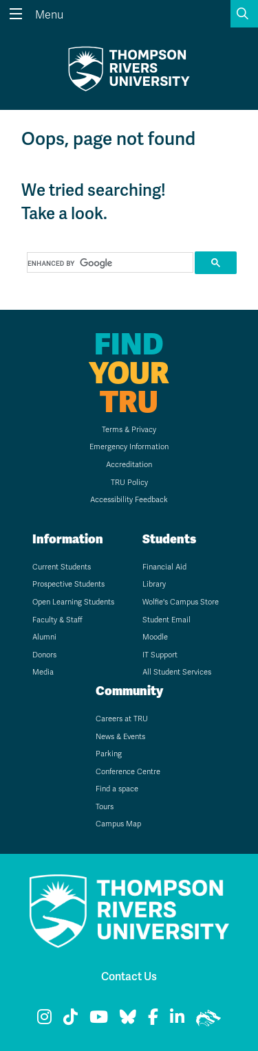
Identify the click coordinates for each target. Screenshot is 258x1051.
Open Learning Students (73, 602)
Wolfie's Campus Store (180, 602)
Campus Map (118, 824)
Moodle (155, 637)
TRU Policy (129, 482)
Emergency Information (129, 446)
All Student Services (176, 672)
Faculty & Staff (57, 619)
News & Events (120, 736)
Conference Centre (128, 771)
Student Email (166, 619)
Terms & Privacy (129, 429)
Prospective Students (68, 584)
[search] (109, 263)
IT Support (160, 655)
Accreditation (129, 464)
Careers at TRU (122, 718)
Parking (109, 753)
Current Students (61, 567)
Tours (105, 806)
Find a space (117, 788)
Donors (44, 655)
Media (43, 672)
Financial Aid (164, 567)
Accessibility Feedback (129, 499)
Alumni (44, 637)
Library (154, 584)
